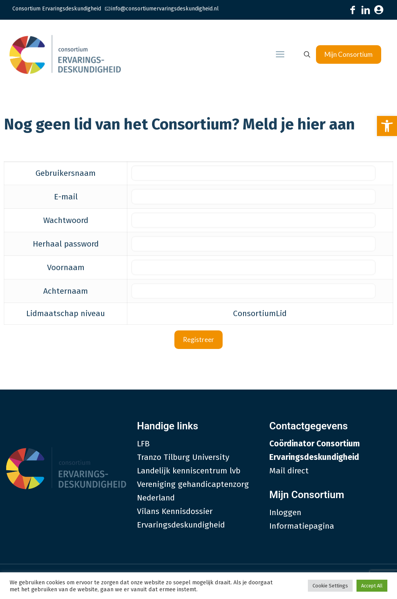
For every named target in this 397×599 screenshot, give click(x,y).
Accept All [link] (372, 586)
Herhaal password (66, 244)
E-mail (66, 197)
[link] (387, 126)
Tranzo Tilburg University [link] (183, 457)
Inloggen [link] (285, 512)
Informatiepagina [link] (301, 526)
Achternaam (65, 291)
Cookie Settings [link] (330, 586)
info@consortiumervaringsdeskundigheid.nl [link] (165, 8)
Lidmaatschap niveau (65, 313)
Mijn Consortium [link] (348, 54)
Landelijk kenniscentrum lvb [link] (188, 471)
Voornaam (65, 267)
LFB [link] (143, 444)
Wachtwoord (65, 220)
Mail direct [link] (289, 471)
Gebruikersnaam (65, 173)
